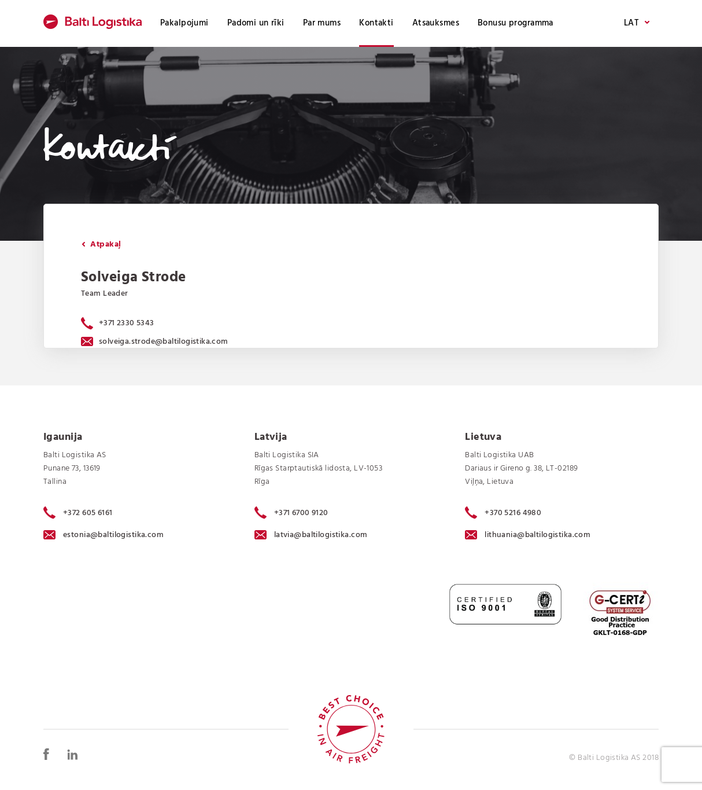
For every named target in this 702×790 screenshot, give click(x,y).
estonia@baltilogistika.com (103, 535)
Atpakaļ (101, 244)
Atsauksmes (435, 23)
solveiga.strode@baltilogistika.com (154, 342)
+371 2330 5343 (126, 323)
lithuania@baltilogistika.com (527, 535)
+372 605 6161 (78, 512)
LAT (636, 23)
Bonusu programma (515, 23)
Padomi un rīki (256, 23)
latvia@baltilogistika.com (311, 535)
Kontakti (376, 23)
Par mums (322, 23)
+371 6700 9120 (291, 512)
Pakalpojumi (184, 23)
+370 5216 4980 (503, 512)
